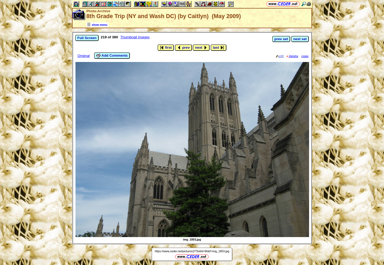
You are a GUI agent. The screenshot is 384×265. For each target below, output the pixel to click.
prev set (281, 39)
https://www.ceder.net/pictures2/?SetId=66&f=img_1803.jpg (192, 251)
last (218, 47)
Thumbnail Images (135, 37)
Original (83, 56)
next (201, 47)
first (166, 47)
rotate (305, 56)
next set (300, 39)
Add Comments (112, 55)
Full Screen (87, 38)
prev (183, 47)
